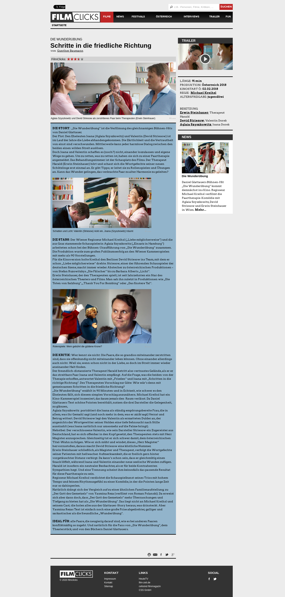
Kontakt (111, 572)
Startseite (59, 26)
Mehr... (200, 209)
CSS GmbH (145, 590)
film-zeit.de (144, 582)
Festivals (138, 17)
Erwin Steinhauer (194, 112)
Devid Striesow (192, 120)
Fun (228, 17)
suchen (226, 7)
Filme (107, 17)
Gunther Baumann (70, 50)
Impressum (110, 578)
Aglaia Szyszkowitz (195, 124)
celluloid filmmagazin (150, 586)
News (120, 17)
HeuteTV (143, 578)
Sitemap (108, 586)
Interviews (191, 17)
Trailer (214, 17)
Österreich (164, 17)
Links (143, 572)
